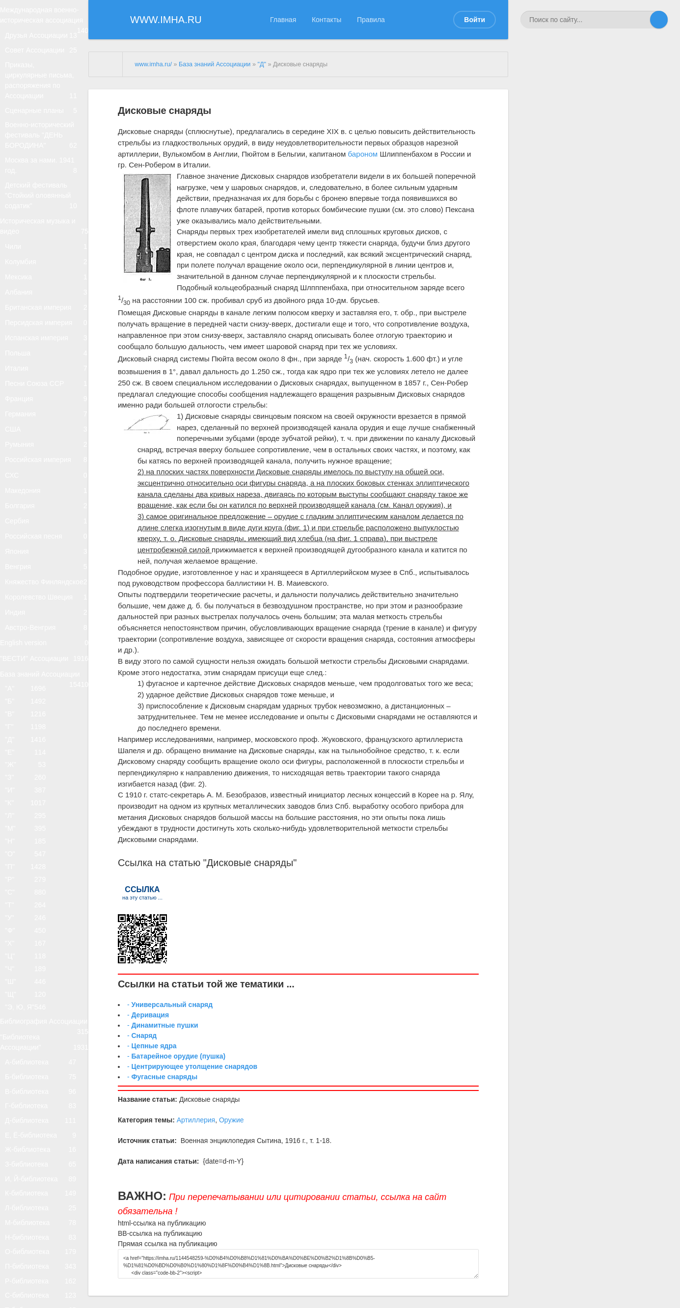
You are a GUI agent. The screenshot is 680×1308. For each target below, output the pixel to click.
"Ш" (30, 1286)
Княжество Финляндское (46, 752)
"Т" (30, 1188)
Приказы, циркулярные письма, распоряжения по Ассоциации (46, 106)
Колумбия (46, 320)
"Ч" (30, 1270)
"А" (30, 909)
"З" (30, 1024)
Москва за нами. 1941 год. (46, 203)
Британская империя (46, 381)
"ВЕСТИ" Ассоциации (44, 862)
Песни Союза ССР (46, 482)
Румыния (46, 564)
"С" (30, 1172)
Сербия (46, 665)
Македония (46, 625)
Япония (46, 706)
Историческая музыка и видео (44, 274)
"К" (30, 1057)
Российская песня (46, 686)
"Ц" (30, 1253)
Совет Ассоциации (46, 74)
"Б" (30, 926)
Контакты (326, 20)
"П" (30, 1139)
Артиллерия (196, 1120)
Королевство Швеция (46, 777)
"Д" (30, 975)
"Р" (30, 1155)
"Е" (30, 991)
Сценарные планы (46, 136)
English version (44, 838)
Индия (46, 797)
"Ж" (30, 1008)
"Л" (30, 1073)
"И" (30, 1041)
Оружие (231, 1120)
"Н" (30, 1106)
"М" (30, 1090)
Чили (46, 300)
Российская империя (46, 584)
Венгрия (46, 726)
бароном (363, 154)
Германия (46, 523)
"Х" (30, 1237)
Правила (371, 20)
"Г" (30, 959)
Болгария (46, 645)
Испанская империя (46, 421)
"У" (30, 1204)
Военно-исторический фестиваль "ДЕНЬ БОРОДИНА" (46, 167)
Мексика (46, 340)
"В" (30, 942)
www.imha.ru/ (153, 64)
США (46, 544)
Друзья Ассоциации (46, 54)
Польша (46, 442)
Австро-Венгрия (46, 818)
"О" (30, 1122)
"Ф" (30, 1221)
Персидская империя (46, 401)
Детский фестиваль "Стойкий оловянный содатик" (46, 238)
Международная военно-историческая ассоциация (44, 24)
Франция (46, 503)
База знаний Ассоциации (44, 886)
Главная (283, 20)
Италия (46, 462)
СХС (46, 605)
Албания (46, 360)
